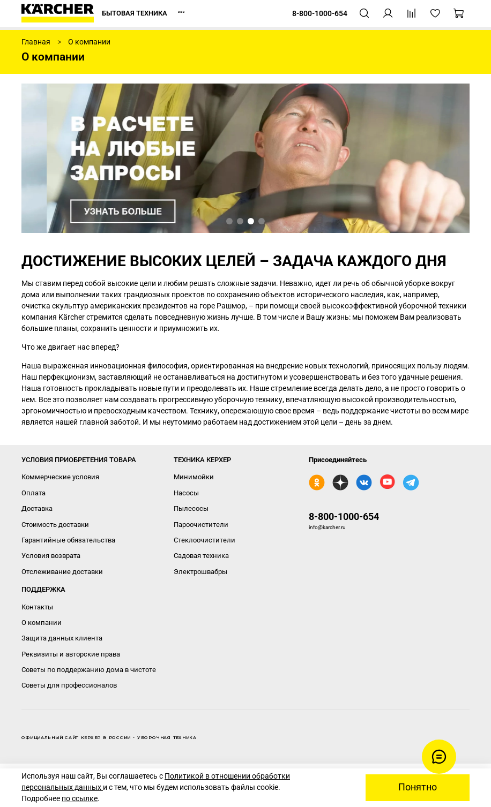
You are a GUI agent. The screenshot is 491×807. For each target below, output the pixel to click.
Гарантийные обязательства (68, 540)
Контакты (37, 607)
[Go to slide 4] (261, 221)
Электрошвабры (200, 572)
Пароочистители (201, 525)
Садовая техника (201, 556)
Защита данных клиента (61, 638)
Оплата (33, 493)
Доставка (37, 508)
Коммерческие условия (60, 477)
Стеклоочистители (204, 540)
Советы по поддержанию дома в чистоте (88, 670)
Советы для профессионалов (69, 685)
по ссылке (80, 798)
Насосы (186, 493)
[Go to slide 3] (251, 221)
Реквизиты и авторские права (70, 654)
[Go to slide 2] (240, 221)
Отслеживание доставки (62, 572)
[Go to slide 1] (229, 221)
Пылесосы (191, 508)
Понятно (417, 787)
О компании (41, 623)
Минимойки (194, 477)
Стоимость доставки (55, 525)
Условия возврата (50, 556)
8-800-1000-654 (344, 516)
